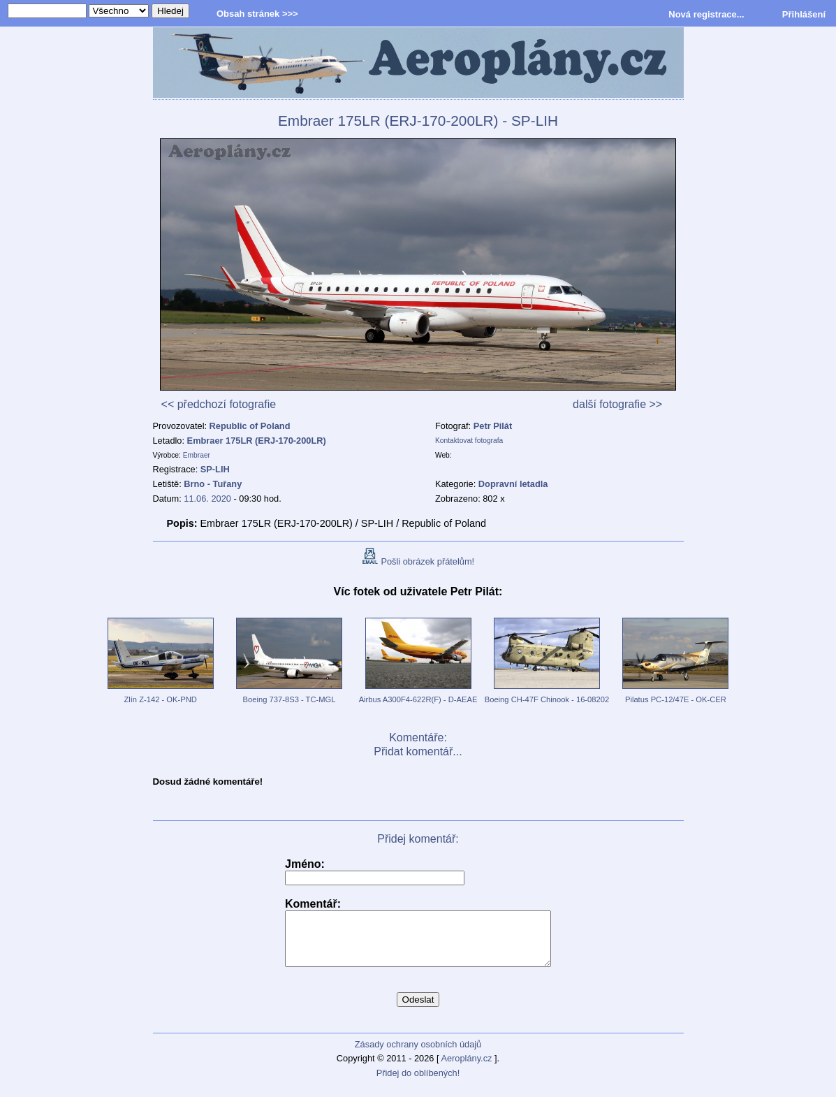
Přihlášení (804, 14)
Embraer (196, 455)
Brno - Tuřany (213, 484)
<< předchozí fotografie (219, 404)
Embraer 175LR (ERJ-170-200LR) (256, 440)
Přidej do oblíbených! (418, 1083)
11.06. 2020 (207, 498)
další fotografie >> (617, 404)
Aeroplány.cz (466, 1068)
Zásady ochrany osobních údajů (418, 1054)
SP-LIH (215, 469)
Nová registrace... (706, 14)
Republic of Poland (250, 426)
